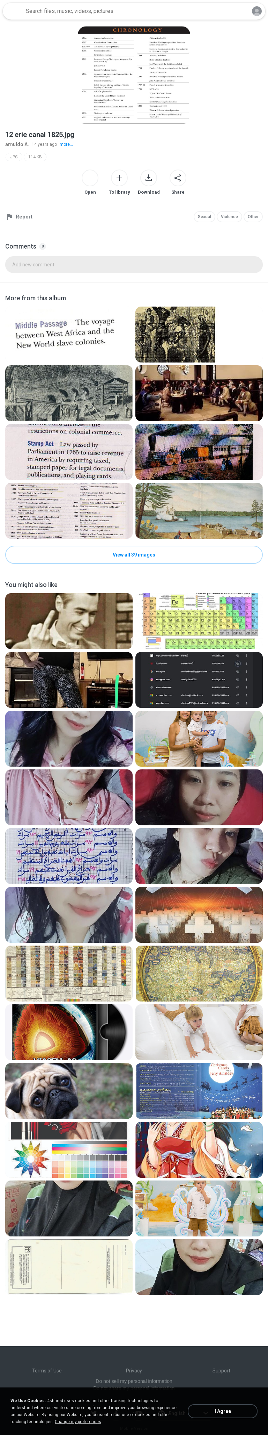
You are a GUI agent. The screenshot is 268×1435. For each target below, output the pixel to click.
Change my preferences (78, 1421)
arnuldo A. (17, 144)
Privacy (134, 1370)
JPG (14, 157)
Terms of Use (47, 1370)
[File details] (69, 335)
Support (221, 1370)
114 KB (35, 157)
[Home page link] (13, 11)
